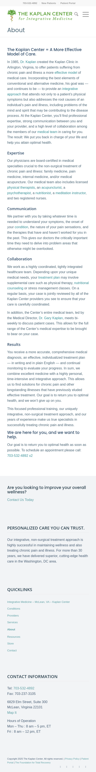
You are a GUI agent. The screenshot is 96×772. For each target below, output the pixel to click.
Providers (13, 615)
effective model (66, 72)
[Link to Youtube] (73, 767)
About (16, 30)
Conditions (13, 608)
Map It (11, 712)
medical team (47, 132)
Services (12, 622)
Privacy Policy (72, 759)
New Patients (49, 3)
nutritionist (43, 193)
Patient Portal (67, 3)
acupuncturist (51, 187)
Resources (13, 636)
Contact (12, 650)
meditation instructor (71, 193)
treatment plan (49, 277)
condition (21, 227)
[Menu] (83, 16)
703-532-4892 (30, 3)
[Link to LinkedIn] (79, 767)
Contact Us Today (20, 500)
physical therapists (21, 187)
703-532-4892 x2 (20, 455)
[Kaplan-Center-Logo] (39, 17)
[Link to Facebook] (60, 767)
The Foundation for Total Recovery (33, 762)
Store (10, 643)
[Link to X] (67, 767)
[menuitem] (30, 3)
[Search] (74, 15)
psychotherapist (19, 193)
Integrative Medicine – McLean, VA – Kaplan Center (38, 601)
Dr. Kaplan (28, 62)
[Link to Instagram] (86, 767)
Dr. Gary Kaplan (51, 318)
